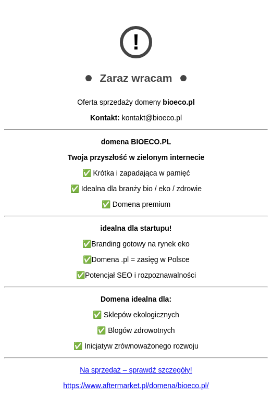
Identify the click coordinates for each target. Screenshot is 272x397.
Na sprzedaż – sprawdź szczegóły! (136, 370)
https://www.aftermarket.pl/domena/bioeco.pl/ (135, 385)
